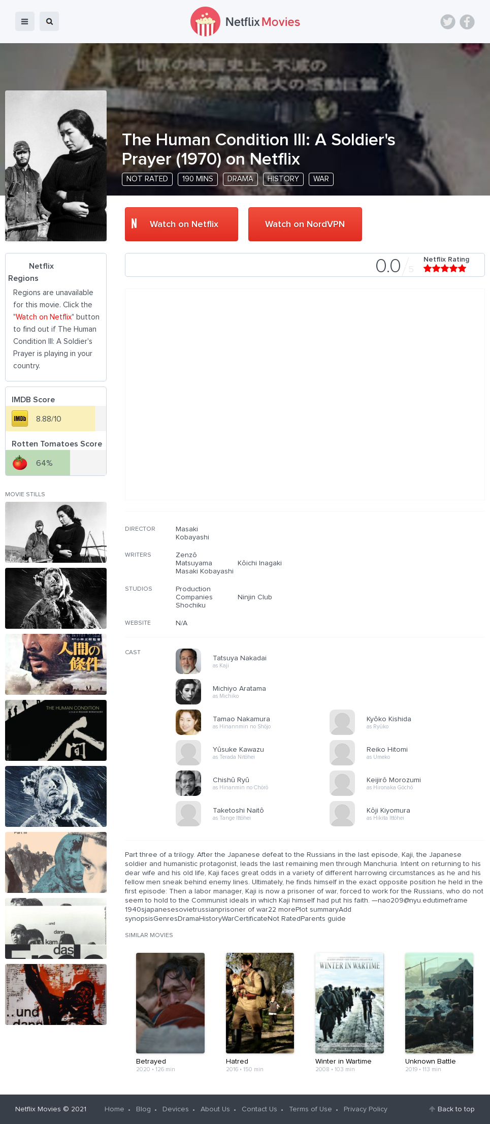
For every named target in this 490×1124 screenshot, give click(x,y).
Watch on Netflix (184, 224)
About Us (215, 1109)
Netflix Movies (38, 1109)
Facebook (467, 21)
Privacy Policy (365, 1109)
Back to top (456, 1109)
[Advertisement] (409, 590)
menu (25, 21)
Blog (143, 1109)
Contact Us (259, 1109)
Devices (175, 1109)
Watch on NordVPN (305, 224)
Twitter (447, 21)
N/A (181, 623)
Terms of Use (310, 1109)
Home (114, 1109)
